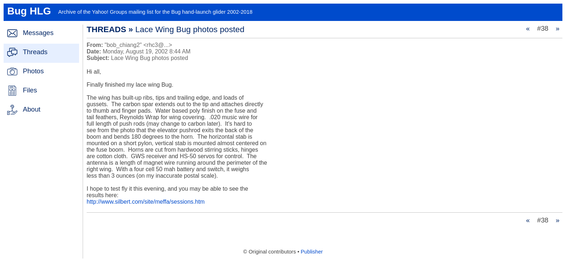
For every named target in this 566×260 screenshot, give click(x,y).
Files (30, 90)
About (31, 109)
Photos (33, 71)
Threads (35, 52)
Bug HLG (29, 11)
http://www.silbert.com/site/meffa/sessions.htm (146, 202)
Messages (38, 32)
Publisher (312, 252)
